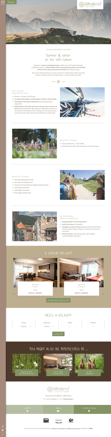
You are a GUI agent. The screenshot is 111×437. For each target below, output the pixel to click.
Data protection (61, 428)
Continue (58, 333)
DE (2, 434)
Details (31, 293)
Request (11, 2)
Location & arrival (89, 409)
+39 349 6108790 (51, 399)
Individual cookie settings (72, 428)
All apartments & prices (58, 300)
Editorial (54, 428)
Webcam (58, 409)
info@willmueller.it (68, 399)
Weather (27, 409)
